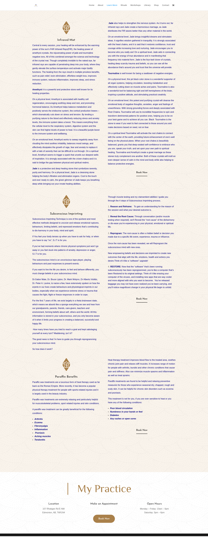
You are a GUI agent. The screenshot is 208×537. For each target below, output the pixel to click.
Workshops (135, 5)
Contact (165, 5)
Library (147, 5)
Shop (156, 5)
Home (91, 5)
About (100, 5)
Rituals (124, 5)
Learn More (112, 5)
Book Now (142, 173)
